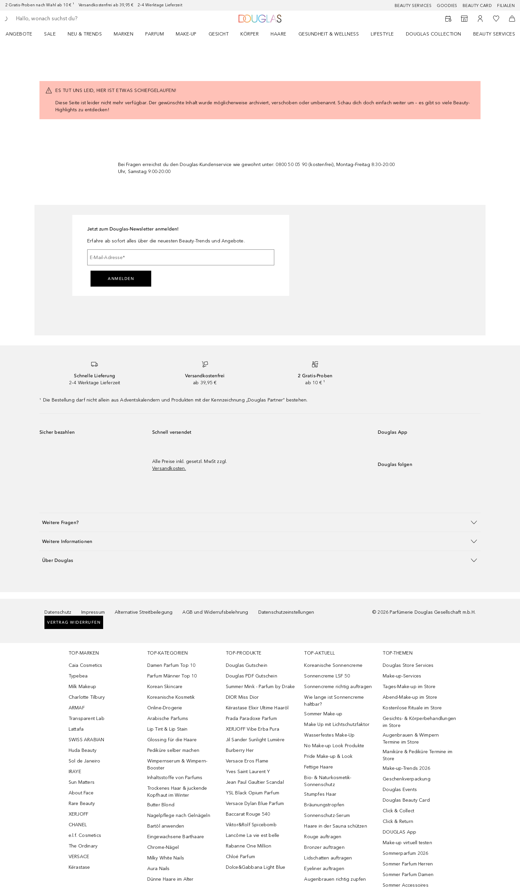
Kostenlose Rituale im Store (412, 708)
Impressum (93, 612)
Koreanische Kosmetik (171, 697)
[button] (260, 522)
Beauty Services (413, 5)
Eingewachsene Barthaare (175, 837)
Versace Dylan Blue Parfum (255, 803)
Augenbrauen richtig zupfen (335, 879)
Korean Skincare (165, 686)
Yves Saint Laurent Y (248, 771)
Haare (279, 34)
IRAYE (75, 771)
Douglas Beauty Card (406, 800)
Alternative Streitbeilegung (143, 612)
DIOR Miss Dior (242, 697)
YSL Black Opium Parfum (252, 793)
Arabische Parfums (167, 718)
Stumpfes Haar (320, 794)
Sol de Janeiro (84, 761)
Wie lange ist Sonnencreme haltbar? (334, 700)
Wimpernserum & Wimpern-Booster (177, 764)
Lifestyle (382, 34)
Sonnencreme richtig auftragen (338, 686)
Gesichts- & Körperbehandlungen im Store (419, 722)
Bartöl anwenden (165, 826)
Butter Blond (160, 805)
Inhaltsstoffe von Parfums (175, 777)
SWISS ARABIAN (86, 740)
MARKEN (123, 34)
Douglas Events (400, 789)
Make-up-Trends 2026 (406, 768)
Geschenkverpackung (406, 779)
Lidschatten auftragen (328, 858)
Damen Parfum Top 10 (171, 665)
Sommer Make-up (323, 714)
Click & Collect (398, 811)
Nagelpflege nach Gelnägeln (178, 815)
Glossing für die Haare (172, 740)
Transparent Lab (86, 718)
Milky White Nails (165, 858)
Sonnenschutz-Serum (327, 815)
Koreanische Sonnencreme (333, 665)
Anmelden (121, 278)
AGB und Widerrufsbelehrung (215, 612)
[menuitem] (23, 34)
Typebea (78, 676)
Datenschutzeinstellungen (286, 612)
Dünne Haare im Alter (170, 879)
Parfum (154, 34)
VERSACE (79, 856)
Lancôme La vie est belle (253, 835)
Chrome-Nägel (163, 847)
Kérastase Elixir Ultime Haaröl (257, 708)
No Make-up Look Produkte (334, 746)
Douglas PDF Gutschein (251, 676)
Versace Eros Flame (247, 761)
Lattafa (76, 729)
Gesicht (219, 34)
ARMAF (77, 708)
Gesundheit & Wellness (328, 34)
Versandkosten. (169, 468)
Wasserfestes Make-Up (329, 735)
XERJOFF (78, 814)
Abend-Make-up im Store (410, 697)
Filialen (506, 5)
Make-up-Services (402, 676)
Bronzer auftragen (324, 847)
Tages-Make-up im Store (409, 686)
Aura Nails (158, 868)
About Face (81, 793)
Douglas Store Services (408, 665)
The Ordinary (83, 846)
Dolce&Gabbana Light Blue (256, 867)
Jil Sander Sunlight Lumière (255, 740)
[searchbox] (64, 18)
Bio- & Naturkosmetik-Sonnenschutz (327, 781)
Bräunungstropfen (324, 805)
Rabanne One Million (249, 846)
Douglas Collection (433, 34)
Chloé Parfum (240, 856)
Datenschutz (57, 612)
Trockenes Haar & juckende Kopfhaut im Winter (177, 791)
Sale (50, 34)
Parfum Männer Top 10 (172, 676)
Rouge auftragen (322, 837)
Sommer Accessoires (405, 885)
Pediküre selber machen (173, 750)
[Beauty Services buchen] (448, 19)
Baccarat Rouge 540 (248, 814)
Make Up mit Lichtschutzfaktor (336, 724)
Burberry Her (240, 750)
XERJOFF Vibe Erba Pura (252, 729)
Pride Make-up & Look (328, 756)
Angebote (19, 34)
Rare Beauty (82, 803)
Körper (249, 34)
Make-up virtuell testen (407, 843)
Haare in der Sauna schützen (335, 826)
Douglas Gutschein (246, 665)
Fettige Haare (318, 767)
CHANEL (78, 825)
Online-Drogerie (164, 708)
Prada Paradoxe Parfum (251, 718)
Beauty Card (477, 5)
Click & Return (398, 821)
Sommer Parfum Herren (408, 864)
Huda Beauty (83, 750)
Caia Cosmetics (85, 665)
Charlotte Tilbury (87, 697)
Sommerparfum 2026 (405, 853)
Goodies (447, 5)
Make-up (186, 34)
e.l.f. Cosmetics (85, 835)
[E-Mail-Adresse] (180, 257)
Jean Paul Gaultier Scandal (255, 782)
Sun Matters (82, 782)
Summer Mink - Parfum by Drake (260, 686)
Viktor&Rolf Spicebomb (251, 825)
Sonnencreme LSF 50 (327, 676)
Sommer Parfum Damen (408, 874)
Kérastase (79, 867)
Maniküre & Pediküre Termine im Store (417, 755)
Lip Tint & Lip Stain (167, 729)
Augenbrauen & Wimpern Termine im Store (411, 738)
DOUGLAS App (399, 832)
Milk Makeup (82, 686)
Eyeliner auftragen (324, 868)
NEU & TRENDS (85, 34)
